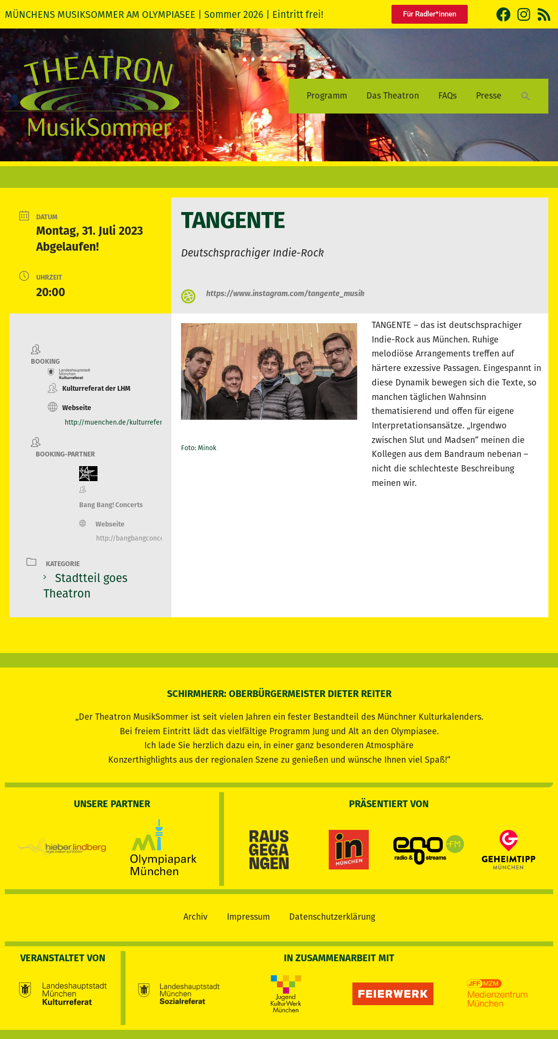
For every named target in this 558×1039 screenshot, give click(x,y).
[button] (525, 96)
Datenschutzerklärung (332, 916)
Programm (327, 95)
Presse (489, 95)
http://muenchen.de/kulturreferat (116, 422)
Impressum (248, 916)
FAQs (447, 95)
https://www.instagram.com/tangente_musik (285, 293)
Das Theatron (392, 95)
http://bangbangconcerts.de (138, 538)
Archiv (195, 916)
